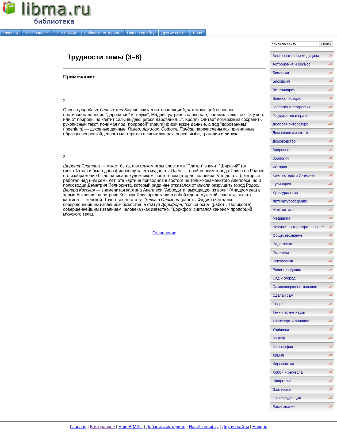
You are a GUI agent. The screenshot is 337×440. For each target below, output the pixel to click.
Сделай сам (283, 295)
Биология (281, 73)
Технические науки (289, 312)
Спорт (278, 304)
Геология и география (292, 107)
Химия (278, 355)
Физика (279, 338)
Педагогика (282, 244)
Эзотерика (282, 389)
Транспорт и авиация (291, 321)
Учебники (281, 329)
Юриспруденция (287, 398)
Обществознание (287, 235)
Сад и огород (284, 278)
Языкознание (284, 406)
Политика (281, 252)
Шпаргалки (282, 381)
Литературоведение (290, 201)
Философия (283, 347)
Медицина (281, 218)
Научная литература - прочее (298, 227)
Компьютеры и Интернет (294, 175)
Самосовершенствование (295, 287)
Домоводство (284, 141)
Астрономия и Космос (292, 64)
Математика (283, 210)
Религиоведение (287, 269)
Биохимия (281, 81)
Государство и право (290, 115)
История (280, 167)
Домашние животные (291, 133)
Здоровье (281, 150)
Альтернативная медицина (296, 55)
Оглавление (164, 233)
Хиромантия (283, 364)
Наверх (259, 426)
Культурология (285, 192)
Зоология (281, 158)
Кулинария (282, 184)
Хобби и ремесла (287, 372)
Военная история (287, 98)
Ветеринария (284, 90)
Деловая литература (290, 124)
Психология (283, 261)
